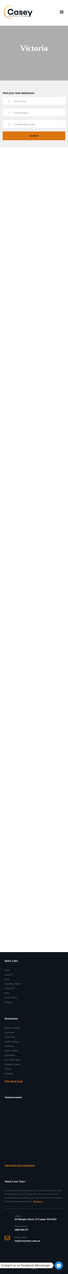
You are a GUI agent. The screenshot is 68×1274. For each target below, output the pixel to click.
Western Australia (12, 1028)
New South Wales (12, 1060)
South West (10, 1046)
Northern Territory (13, 1064)
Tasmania (9, 1073)
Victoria (8, 1069)
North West (9, 1032)
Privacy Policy (11, 997)
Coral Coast (10, 1037)
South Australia (11, 1050)
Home (7, 970)
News (7, 993)
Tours (7, 979)
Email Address (21, 1237)
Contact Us (9, 988)
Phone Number (21, 1226)
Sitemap (8, 1002)
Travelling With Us (13, 984)
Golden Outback (12, 1041)
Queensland (10, 1055)
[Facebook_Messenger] (59, 1265)
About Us (9, 974)
